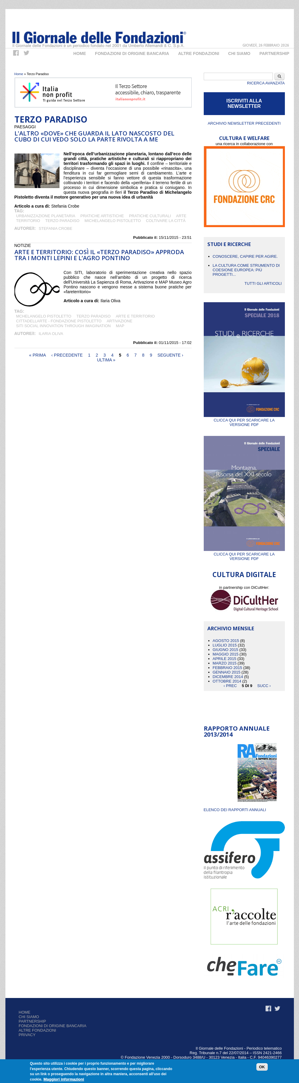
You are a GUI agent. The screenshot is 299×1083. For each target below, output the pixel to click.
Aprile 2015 (224, 658)
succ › (264, 685)
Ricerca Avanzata (266, 83)
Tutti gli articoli (263, 283)
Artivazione (119, 321)
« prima (37, 355)
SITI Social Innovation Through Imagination (63, 326)
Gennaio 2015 (227, 672)
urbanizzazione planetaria (45, 216)
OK (262, 1067)
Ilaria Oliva (51, 333)
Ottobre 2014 (227, 681)
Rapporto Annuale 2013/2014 (237, 731)
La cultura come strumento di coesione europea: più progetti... (246, 270)
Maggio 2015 (226, 654)
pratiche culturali (150, 216)
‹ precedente (67, 355)
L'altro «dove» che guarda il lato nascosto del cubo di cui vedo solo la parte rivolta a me (94, 136)
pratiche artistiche (102, 216)
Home (79, 53)
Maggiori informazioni (64, 1080)
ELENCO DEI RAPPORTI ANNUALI (235, 810)
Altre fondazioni (198, 53)
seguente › (170, 355)
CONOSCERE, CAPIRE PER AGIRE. (245, 256)
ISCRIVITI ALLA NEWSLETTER (244, 103)
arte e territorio (135, 316)
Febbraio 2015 (227, 667)
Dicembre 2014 (228, 676)
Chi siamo (29, 1017)
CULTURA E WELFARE (244, 138)
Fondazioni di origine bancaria (132, 53)
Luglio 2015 (225, 645)
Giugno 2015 (225, 649)
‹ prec (230, 685)
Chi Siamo (239, 53)
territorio (28, 220)
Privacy (27, 1035)
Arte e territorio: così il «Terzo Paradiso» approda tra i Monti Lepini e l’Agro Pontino (99, 255)
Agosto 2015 (226, 640)
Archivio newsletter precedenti (244, 123)
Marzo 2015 (224, 663)
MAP (120, 326)
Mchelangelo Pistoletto (44, 316)
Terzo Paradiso (62, 220)
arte (181, 216)
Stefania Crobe (55, 228)
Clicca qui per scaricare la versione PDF (244, 420)
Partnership (274, 53)
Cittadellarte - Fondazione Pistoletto (59, 321)
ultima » (106, 359)
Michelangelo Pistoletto (112, 220)
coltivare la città (166, 220)
